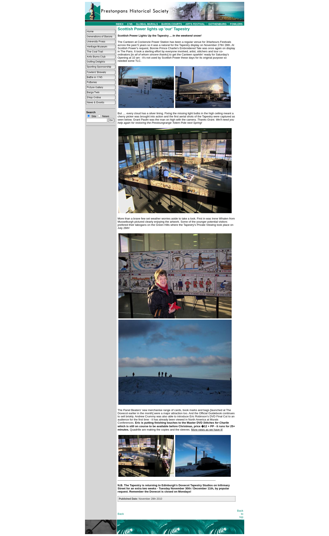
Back (121, 513)
